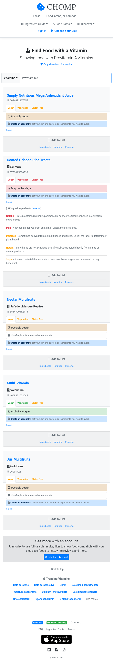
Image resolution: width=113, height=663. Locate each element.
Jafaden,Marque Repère (25, 306)
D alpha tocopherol (70, 599)
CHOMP (61, 6)
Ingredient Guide (55, 629)
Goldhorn (15, 466)
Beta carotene (21, 585)
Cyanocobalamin (44, 599)
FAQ (41, 629)
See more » (92, 599)
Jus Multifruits (18, 459)
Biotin (63, 585)
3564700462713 (17, 311)
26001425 (14, 471)
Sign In (42, 30)
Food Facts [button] (61, 24)
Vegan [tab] (11, 108)
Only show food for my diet (56, 64)
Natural (10, 247)
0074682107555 (17, 100)
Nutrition (58, 147)
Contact (76, 622)
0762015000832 (17, 172)
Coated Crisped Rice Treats (29, 160)
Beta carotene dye (44, 585)
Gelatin (10, 216)
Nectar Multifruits (21, 299)
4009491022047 (17, 395)
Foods (36, 16)
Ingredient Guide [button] (33, 24)
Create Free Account (56, 557)
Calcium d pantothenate (85, 585)
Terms (71, 629)
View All (36, 208)
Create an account (19, 124)
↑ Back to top (56, 569)
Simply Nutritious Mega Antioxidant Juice (40, 95)
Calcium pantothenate (85, 592)
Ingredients (45, 147)
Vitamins (9, 78)
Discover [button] (85, 24)
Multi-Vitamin (18, 383)
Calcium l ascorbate (25, 592)
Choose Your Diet (64, 30)
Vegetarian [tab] (22, 108)
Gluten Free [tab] (37, 108)
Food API (37, 622)
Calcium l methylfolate (54, 592)
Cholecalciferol (21, 599)
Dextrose (11, 236)
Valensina (15, 390)
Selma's (14, 167)
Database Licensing (56, 622)
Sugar (9, 259)
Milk (8, 227)
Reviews (69, 147)
